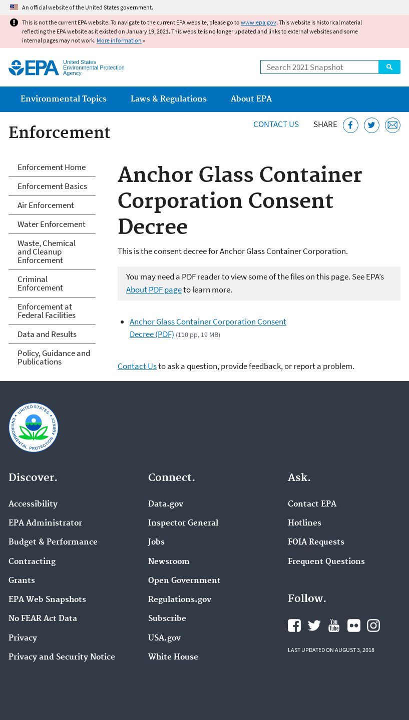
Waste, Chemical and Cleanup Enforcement (47, 252)
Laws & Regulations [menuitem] (169, 99)
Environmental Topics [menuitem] (64, 99)
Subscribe (167, 619)
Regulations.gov (179, 600)
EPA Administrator (45, 523)
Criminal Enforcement (40, 283)
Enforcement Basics (52, 186)
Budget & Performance (53, 542)
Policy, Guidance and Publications (54, 357)
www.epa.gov (258, 22)
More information (119, 40)
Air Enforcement (46, 205)
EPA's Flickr (353, 625)
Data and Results (47, 334)
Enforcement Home (52, 167)
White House (173, 657)
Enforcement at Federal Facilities (47, 310)
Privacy (23, 638)
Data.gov (165, 504)
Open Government (184, 581)
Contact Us (276, 124)
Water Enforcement (52, 224)
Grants (22, 581)
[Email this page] (392, 125)
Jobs (156, 542)
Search (389, 67)
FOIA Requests (316, 542)
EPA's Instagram (373, 625)
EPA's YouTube (333, 625)
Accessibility (33, 504)
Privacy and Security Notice (62, 657)
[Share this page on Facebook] (350, 125)
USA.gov (164, 638)
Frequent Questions (326, 562)
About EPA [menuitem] (251, 99)
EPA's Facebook (294, 625)
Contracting (32, 562)
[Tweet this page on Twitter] (371, 125)
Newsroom (169, 562)
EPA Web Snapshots (47, 600)
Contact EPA (312, 504)
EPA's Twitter (314, 625)
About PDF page (154, 289)
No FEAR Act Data (43, 619)
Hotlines (304, 523)
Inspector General (183, 523)
